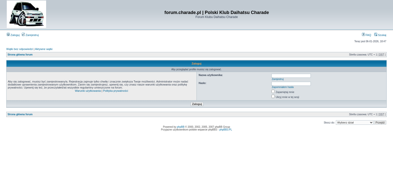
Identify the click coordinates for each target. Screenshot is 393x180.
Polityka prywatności (115, 90)
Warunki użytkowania (88, 90)
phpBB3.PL (225, 129)
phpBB (180, 127)
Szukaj (380, 35)
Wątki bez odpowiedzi (19, 49)
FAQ (366, 35)
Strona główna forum (20, 54)
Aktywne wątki (44, 49)
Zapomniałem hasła (282, 87)
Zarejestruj (30, 35)
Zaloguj (13, 35)
